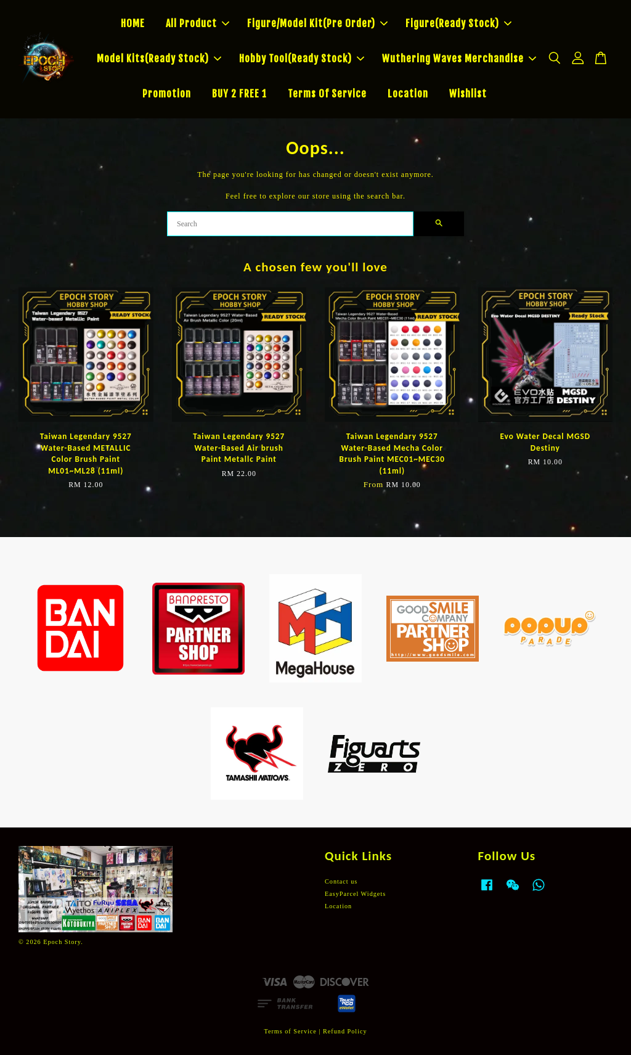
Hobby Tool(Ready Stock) (301, 58)
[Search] (290, 223)
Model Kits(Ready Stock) (159, 58)
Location (408, 94)
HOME (133, 23)
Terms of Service (290, 1031)
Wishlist (468, 94)
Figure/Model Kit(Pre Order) (317, 23)
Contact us (341, 881)
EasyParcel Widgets (355, 893)
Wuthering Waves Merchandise (459, 58)
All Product (197, 23)
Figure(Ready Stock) (458, 23)
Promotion (166, 94)
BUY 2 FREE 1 (239, 94)
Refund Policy (345, 1031)
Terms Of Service (327, 94)
